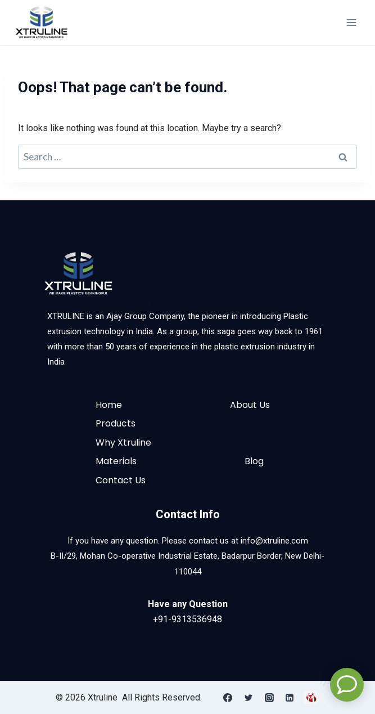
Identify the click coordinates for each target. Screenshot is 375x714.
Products (115, 423)
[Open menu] (351, 22)
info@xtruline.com (274, 541)
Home (109, 404)
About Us (250, 404)
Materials (116, 461)
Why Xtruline (123, 442)
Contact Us (121, 480)
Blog (254, 461)
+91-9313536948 (187, 619)
